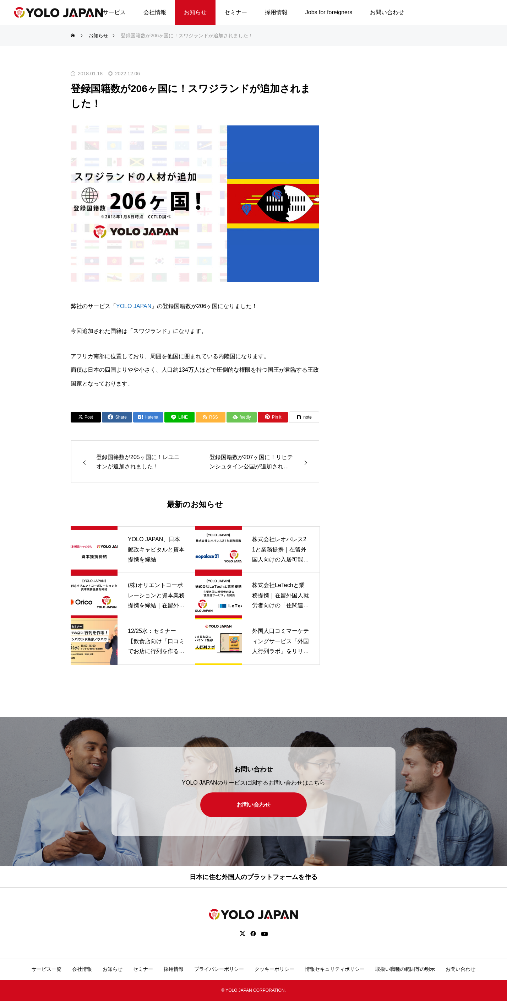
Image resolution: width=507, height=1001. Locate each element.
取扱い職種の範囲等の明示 (405, 969)
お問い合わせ (387, 12)
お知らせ (195, 12)
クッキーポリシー (274, 969)
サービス (114, 12)
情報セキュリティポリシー (335, 969)
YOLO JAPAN (133, 306)
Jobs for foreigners (329, 12)
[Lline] (179, 417)
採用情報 (276, 12)
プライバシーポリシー (219, 969)
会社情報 (154, 12)
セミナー (235, 12)
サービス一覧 (46, 969)
